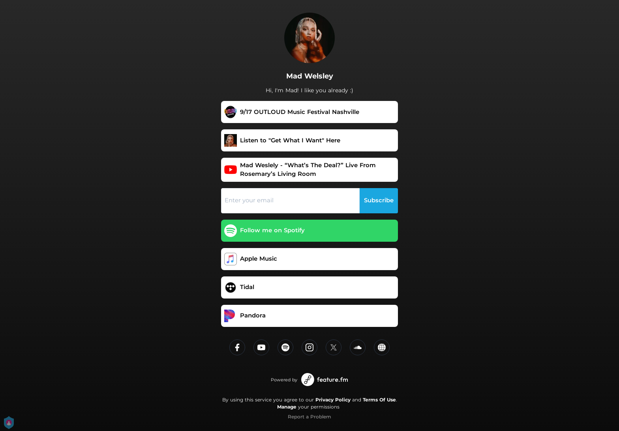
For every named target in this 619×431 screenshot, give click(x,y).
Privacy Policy (333, 400)
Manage (286, 407)
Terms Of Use (379, 400)
